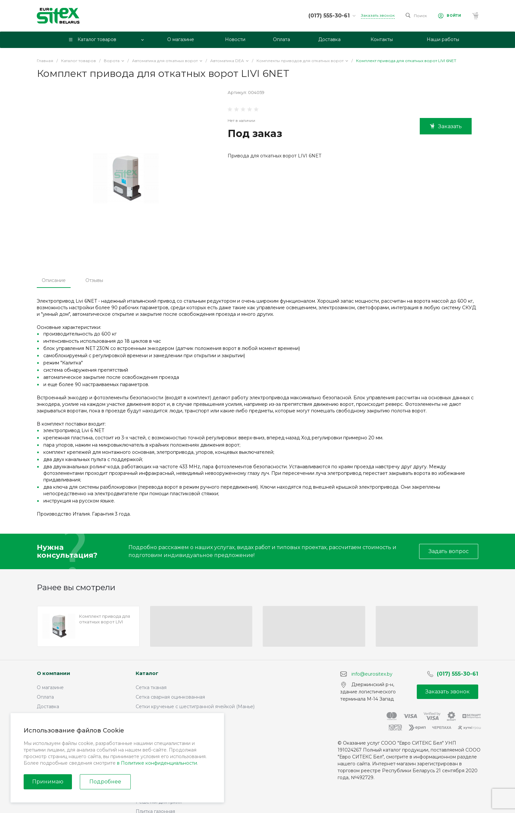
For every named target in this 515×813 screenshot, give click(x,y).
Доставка (48, 706)
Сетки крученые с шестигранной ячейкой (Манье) (195, 706)
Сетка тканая (151, 687)
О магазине (50, 687)
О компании (53, 673)
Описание (54, 280)
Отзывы (94, 280)
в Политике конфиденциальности (157, 763)
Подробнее (105, 781)
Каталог (147, 673)
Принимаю (47, 781)
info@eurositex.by (371, 674)
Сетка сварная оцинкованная (170, 697)
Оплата (45, 697)
